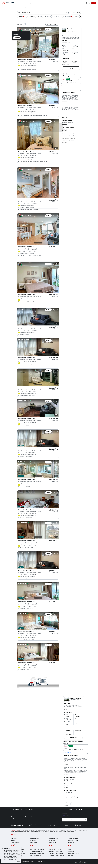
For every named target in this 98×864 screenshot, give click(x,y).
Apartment (69, 99)
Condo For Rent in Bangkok (36, 851)
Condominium (65, 98)
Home (18, 7)
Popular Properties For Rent (37, 849)
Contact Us (28, 813)
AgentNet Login (71, 851)
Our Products (14, 816)
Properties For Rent (53, 838)
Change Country (66, 813)
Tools (69, 849)
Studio (63, 129)
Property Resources (15, 842)
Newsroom (27, 815)
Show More (64, 101)
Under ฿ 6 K (70, 116)
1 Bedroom (68, 129)
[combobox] (43, 12)
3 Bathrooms (71, 140)
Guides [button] (46, 3)
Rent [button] (23, 3)
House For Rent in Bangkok (36, 855)
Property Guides (14, 844)
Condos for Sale (33, 840)
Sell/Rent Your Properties (73, 853)
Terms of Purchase (42, 861)
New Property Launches (73, 840)
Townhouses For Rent (54, 844)
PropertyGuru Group (16, 813)
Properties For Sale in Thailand (56, 851)
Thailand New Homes (73, 838)
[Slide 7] (41, 102)
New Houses (71, 844)
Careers (12, 818)
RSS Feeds (70, 855)
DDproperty (14, 838)
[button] (65, 40)
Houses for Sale (33, 842)
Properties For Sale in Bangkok (56, 853)
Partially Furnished (73, 135)
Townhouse (64, 99)
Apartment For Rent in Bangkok (37, 853)
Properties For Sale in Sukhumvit (56, 855)
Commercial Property (79, 761)
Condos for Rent (52, 840)
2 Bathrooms (65, 140)
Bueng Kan (64, 122)
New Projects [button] (31, 3)
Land (65, 762)
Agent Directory (65, 85)
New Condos (71, 842)
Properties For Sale (34, 838)
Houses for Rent (52, 842)
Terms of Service (25, 861)
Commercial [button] (39, 3)
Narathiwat (70, 122)
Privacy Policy (17, 854)
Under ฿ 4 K (64, 116)
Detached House (72, 98)
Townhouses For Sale (35, 844)
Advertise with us (55, 3)
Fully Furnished (65, 135)
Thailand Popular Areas (55, 849)
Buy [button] (18, 3)
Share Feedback (28, 816)
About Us (13, 815)
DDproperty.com (14, 830)
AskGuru (13, 840)
